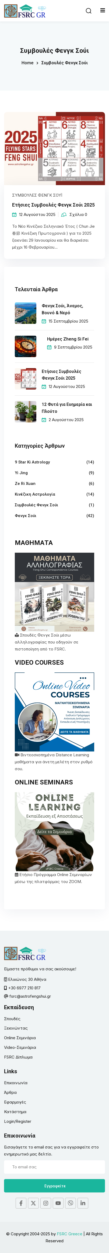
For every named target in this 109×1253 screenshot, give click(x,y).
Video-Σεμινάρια (20, 1047)
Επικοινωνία (15, 1082)
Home (27, 62)
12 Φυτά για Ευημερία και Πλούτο (67, 408)
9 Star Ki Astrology (32, 462)
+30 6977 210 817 (24, 987)
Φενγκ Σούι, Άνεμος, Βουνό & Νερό (62, 309)
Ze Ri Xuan (25, 483)
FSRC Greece (69, 1233)
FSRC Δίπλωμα (18, 1057)
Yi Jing (21, 472)
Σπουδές (12, 1018)
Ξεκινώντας (16, 1028)
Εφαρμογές (15, 1102)
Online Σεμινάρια (20, 1037)
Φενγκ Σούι (25, 515)
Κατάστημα (15, 1111)
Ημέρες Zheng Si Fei (68, 339)
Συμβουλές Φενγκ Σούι (37, 195)
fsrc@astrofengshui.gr (30, 996)
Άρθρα (10, 1092)
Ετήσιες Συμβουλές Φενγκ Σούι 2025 (53, 205)
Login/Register (17, 1121)
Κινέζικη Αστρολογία (35, 494)
